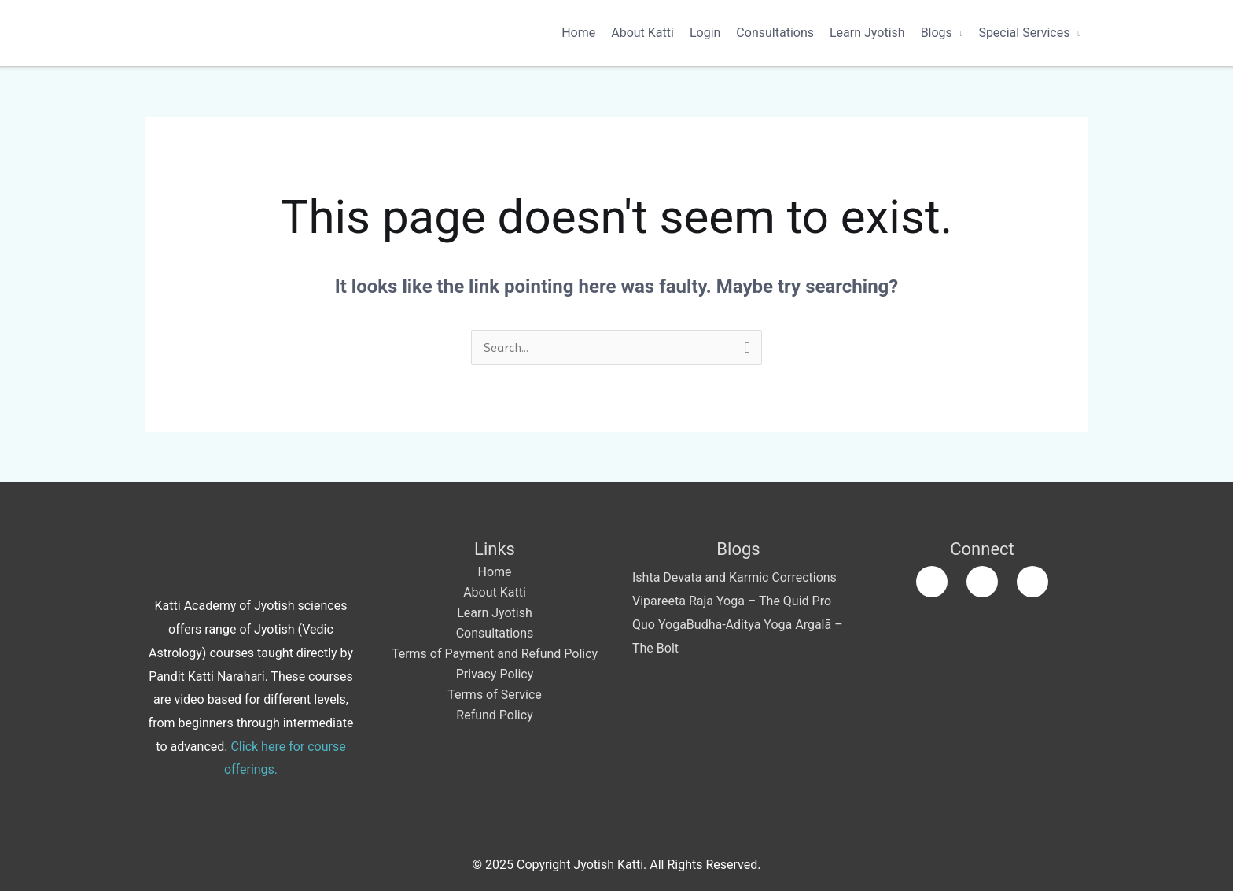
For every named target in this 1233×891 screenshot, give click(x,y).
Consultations (775, 32)
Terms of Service (494, 694)
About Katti (642, 32)
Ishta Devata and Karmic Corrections (734, 577)
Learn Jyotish (867, 32)
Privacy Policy (495, 674)
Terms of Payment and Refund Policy (495, 653)
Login (705, 32)
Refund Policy (494, 715)
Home (578, 32)
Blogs (936, 32)
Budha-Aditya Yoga (739, 624)
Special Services (1023, 32)
